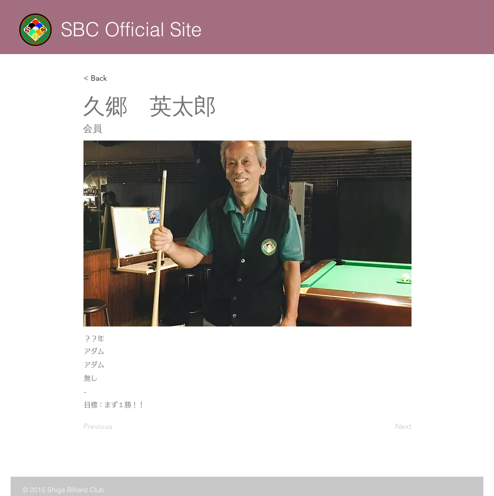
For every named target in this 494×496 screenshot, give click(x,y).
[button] (115, 78)
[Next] (387, 427)
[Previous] (115, 427)
